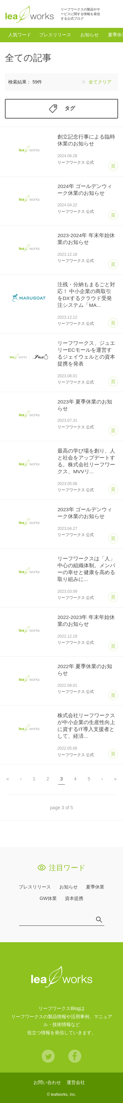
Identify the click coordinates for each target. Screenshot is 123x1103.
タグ (70, 108)
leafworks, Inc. (63, 1094)
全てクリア (100, 81)
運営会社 (76, 1082)
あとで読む (113, 166)
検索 (111, 13)
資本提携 (74, 898)
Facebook (74, 1056)
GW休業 (48, 898)
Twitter (48, 1056)
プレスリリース (55, 34)
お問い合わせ (47, 1082)
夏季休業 (95, 886)
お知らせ (89, 34)
